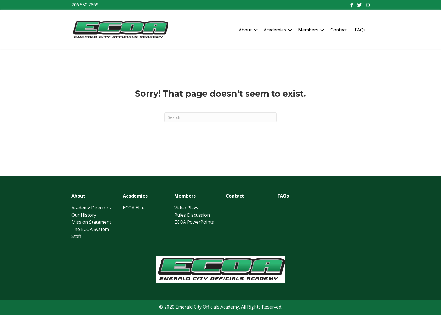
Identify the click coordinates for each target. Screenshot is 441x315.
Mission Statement (91, 222)
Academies (275, 30)
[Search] (220, 117)
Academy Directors (91, 208)
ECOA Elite (134, 208)
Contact (338, 30)
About (245, 30)
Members (308, 30)
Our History (83, 215)
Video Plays (186, 208)
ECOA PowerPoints (194, 222)
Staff (76, 236)
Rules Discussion (192, 215)
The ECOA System (90, 229)
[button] (256, 30)
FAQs (360, 30)
